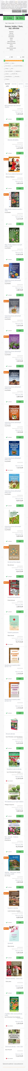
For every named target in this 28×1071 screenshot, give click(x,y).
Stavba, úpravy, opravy (11, 43)
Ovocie (11, 39)
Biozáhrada (11, 31)
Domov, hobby (11, 23)
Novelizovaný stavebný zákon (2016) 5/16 (12, 700)
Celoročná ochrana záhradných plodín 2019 (13, 387)
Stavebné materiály (13, 908)
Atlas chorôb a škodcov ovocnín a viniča (13, 209)
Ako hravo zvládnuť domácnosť (14, 174)
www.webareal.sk (18, 1064)
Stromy (11, 44)
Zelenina (11, 49)
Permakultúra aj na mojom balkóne (14, 801)
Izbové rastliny (11, 35)
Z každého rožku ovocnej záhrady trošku (13, 1014)
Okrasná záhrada (10, 734)
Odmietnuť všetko (16, 11)
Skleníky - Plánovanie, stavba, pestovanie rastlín (13, 873)
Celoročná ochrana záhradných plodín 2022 (13, 458)
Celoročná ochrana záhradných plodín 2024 (13, 527)
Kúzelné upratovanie (13, 632)
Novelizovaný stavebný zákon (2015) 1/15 (12, 665)
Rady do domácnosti (11, 41)
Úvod (6, 23)
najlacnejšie (14, 84)
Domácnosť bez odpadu (14, 562)
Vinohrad (11, 46)
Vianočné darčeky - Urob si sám (14, 978)
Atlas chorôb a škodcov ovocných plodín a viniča (13, 245)
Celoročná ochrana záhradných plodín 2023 (13, 491)
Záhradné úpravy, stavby (11, 48)
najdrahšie (20, 84)
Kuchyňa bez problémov (14, 597)
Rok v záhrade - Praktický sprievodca (11, 837)
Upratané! (10, 943)
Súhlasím (24, 11)
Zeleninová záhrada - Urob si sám (14, 1046)
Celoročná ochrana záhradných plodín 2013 (13, 281)
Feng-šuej (11, 33)
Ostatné (11, 38)
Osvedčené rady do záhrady (14, 769)
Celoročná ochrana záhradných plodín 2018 (13, 352)
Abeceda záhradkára (13, 140)
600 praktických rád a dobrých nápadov (13, 106)
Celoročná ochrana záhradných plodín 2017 (13, 316)
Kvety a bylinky (11, 36)
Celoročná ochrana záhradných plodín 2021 (13, 423)
